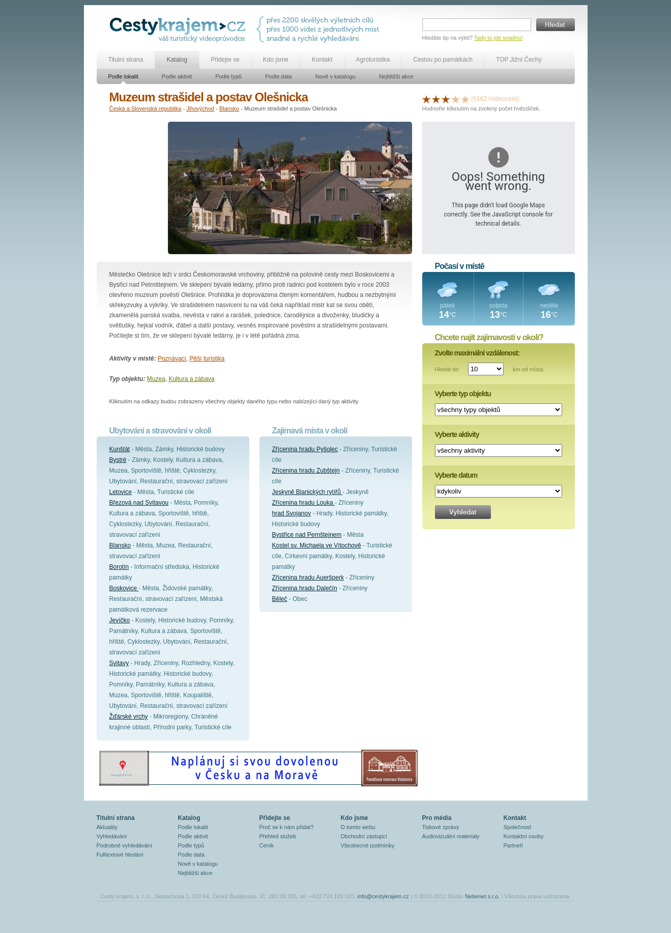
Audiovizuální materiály (451, 836)
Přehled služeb (278, 836)
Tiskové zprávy (440, 827)
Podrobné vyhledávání (124, 845)
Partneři (513, 845)
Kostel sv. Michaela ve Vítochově (316, 545)
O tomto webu (358, 827)
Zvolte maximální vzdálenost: (477, 353)
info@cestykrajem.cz (383, 896)
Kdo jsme (275, 59)
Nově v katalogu (335, 76)
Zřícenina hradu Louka (303, 502)
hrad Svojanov (291, 513)
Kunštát (119, 449)
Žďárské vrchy (128, 716)
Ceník (266, 845)
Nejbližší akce (396, 76)
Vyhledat (463, 512)
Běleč (279, 598)
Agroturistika (373, 59)
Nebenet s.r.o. (482, 896)
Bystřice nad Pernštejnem (307, 534)
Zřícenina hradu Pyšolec (305, 449)
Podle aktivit (177, 76)
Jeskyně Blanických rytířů (307, 492)
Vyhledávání (112, 836)
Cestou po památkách (443, 59)
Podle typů (228, 76)
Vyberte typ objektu (463, 394)
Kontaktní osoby (524, 836)
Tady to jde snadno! (498, 38)
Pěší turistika (207, 358)
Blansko (229, 108)
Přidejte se (225, 59)
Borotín (119, 566)
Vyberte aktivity (457, 434)
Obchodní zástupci (364, 836)
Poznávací (172, 358)
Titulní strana (125, 59)
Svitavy (119, 663)
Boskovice (124, 588)
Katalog (176, 59)
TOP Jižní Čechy (519, 59)
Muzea (156, 378)
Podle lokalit (123, 76)
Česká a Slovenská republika (145, 108)
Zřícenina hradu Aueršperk (308, 577)
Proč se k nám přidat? (286, 827)
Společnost (517, 827)
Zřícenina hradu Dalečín (304, 588)
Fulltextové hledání (120, 855)
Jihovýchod (200, 108)
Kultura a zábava (191, 378)
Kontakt (322, 59)
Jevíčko (119, 620)
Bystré (118, 459)
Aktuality (107, 827)
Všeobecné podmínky (368, 845)
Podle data (278, 76)
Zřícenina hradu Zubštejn (306, 470)
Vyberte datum (456, 475)
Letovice (120, 492)
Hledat (555, 24)
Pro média (437, 817)
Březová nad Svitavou (139, 502)
